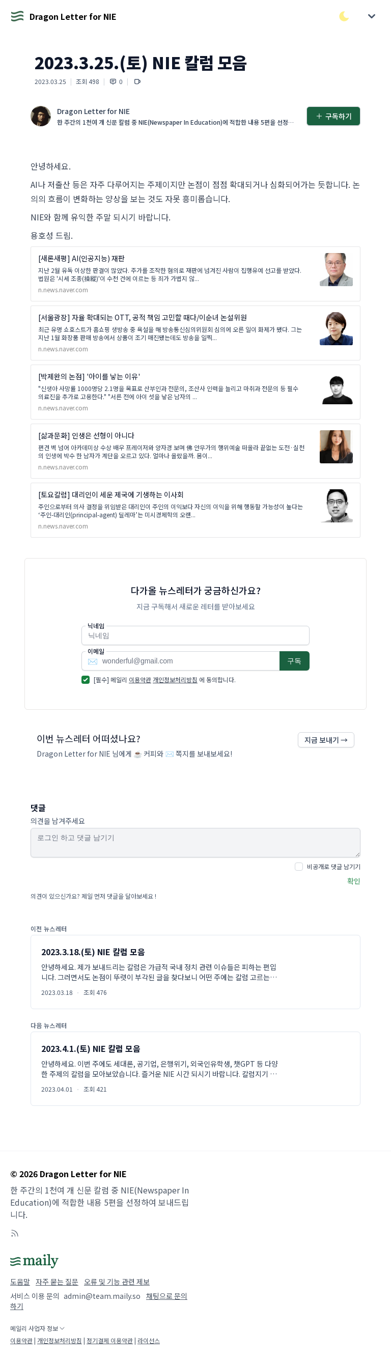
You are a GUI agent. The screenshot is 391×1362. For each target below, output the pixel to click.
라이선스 (148, 1340)
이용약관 (140, 679)
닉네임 (96, 626)
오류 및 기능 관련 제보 (117, 1281)
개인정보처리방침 (175, 679)
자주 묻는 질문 (57, 1281)
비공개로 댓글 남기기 (333, 866)
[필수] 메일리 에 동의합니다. (165, 679)
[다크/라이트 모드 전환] (344, 16)
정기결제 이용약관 (110, 1340)
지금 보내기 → (326, 740)
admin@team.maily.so (102, 1296)
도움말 (20, 1281)
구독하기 (333, 116)
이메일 (96, 651)
